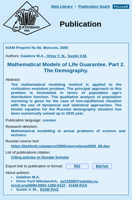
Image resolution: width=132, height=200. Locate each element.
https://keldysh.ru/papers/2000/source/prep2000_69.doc (60, 146)
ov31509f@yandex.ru (79, 181)
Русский (121, 6)
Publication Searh (94, 6)
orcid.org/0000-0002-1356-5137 (38, 185)
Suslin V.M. (77, 56)
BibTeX (102, 166)
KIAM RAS (78, 185)
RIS (77, 166)
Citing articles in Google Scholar (40, 157)
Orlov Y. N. (56, 56)
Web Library (62, 6)
